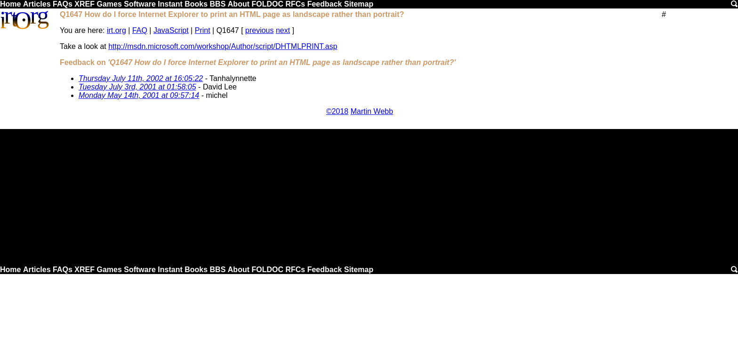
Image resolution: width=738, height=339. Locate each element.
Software (140, 4)
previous (259, 30)
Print (202, 30)
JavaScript (171, 30)
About (238, 4)
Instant (170, 4)
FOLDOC (267, 4)
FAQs (62, 4)
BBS (218, 4)
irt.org (116, 30)
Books (196, 4)
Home (10, 4)
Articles (37, 4)
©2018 (337, 111)
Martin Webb (372, 111)
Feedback (324, 4)
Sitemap (358, 4)
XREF (84, 4)
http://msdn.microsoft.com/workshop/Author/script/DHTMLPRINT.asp (222, 46)
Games (108, 4)
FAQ (139, 30)
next (283, 30)
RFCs (295, 4)
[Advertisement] (369, 195)
